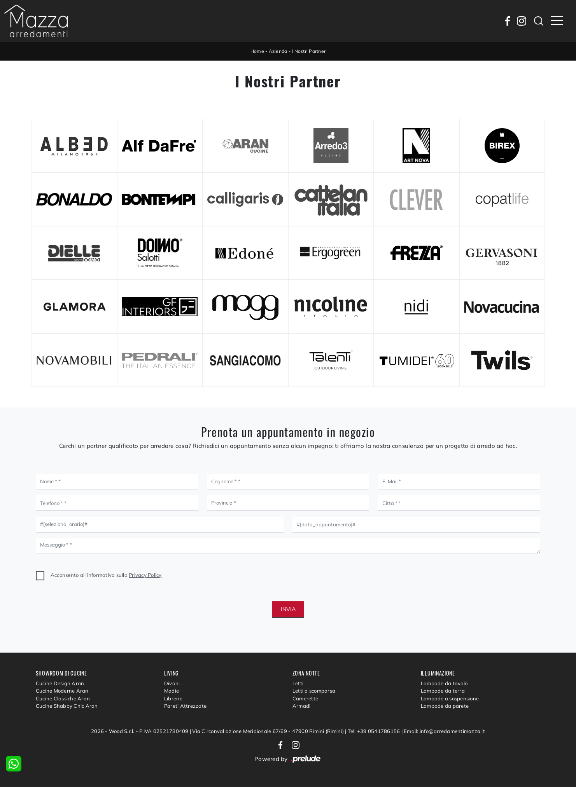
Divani (172, 683)
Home (257, 51)
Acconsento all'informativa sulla (106, 575)
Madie (171, 691)
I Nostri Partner (309, 51)
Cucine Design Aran (60, 683)
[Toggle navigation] (557, 21)
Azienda (278, 51)
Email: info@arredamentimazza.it (444, 731)
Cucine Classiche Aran (63, 698)
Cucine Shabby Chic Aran (67, 706)
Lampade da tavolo (444, 683)
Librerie (173, 698)
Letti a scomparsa (313, 691)
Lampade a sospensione (450, 698)
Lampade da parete (445, 706)
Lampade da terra (443, 691)
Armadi (301, 706)
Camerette (305, 698)
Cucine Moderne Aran (62, 691)
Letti (297, 683)
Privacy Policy (145, 575)
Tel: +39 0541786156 (374, 731)
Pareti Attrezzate (185, 706)
